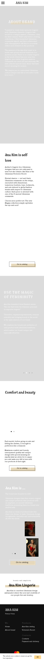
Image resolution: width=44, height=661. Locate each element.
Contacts (25, 639)
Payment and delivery (30, 641)
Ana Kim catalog (28, 626)
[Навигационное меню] (3, 3)
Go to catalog (22, 264)
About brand (10, 630)
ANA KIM (11, 610)
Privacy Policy (10, 614)
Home (7, 626)
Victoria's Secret (28, 630)
